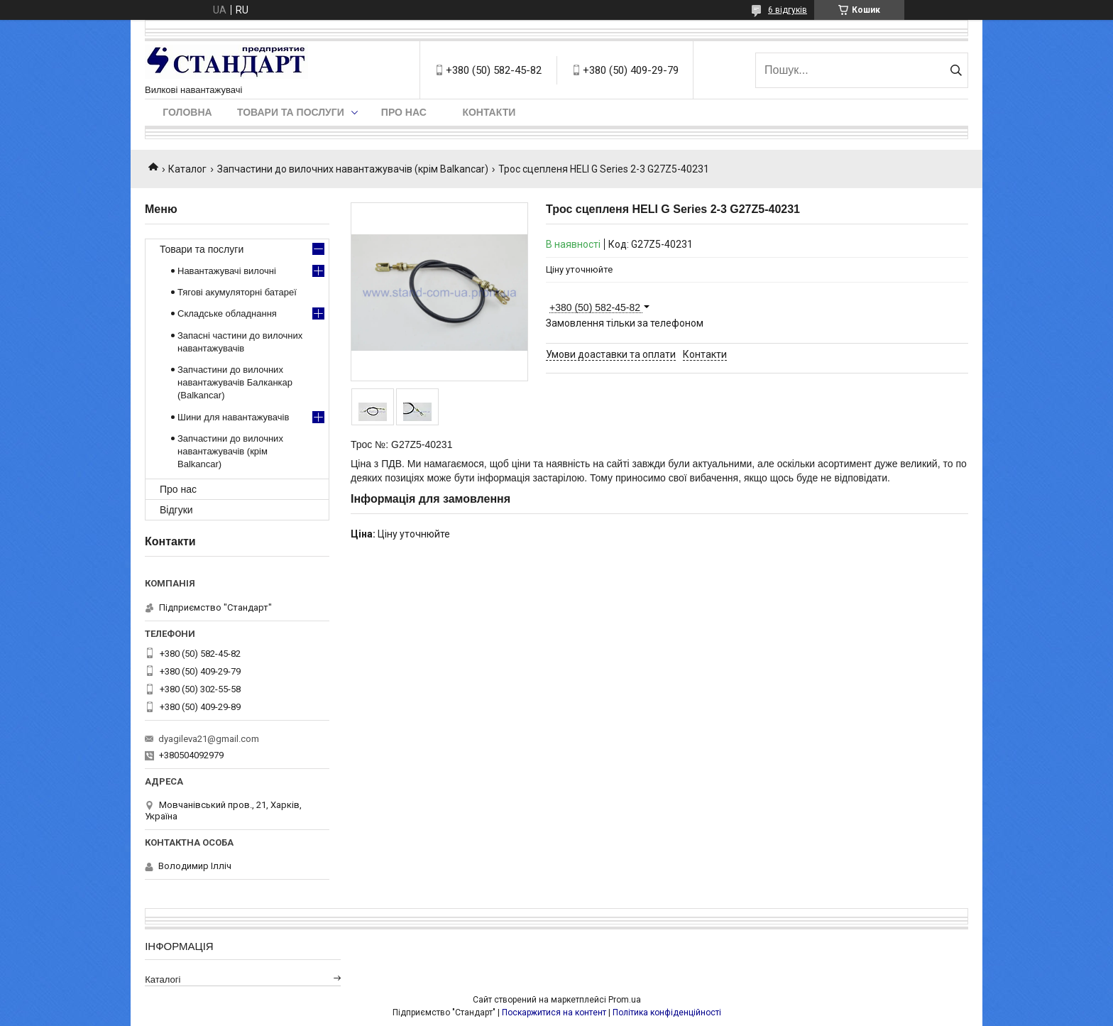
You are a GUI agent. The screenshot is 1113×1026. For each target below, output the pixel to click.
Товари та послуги (290, 112)
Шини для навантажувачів (233, 417)
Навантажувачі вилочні (226, 271)
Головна (187, 112)
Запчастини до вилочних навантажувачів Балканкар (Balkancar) (234, 382)
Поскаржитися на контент (554, 1012)
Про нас (404, 112)
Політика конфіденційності (667, 1012)
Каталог (187, 169)
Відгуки (176, 509)
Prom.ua (624, 1000)
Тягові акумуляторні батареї (237, 292)
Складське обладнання (227, 313)
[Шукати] (955, 70)
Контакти (488, 112)
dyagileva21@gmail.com (208, 738)
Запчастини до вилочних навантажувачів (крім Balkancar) (352, 169)
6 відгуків (787, 10)
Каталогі (162, 979)
